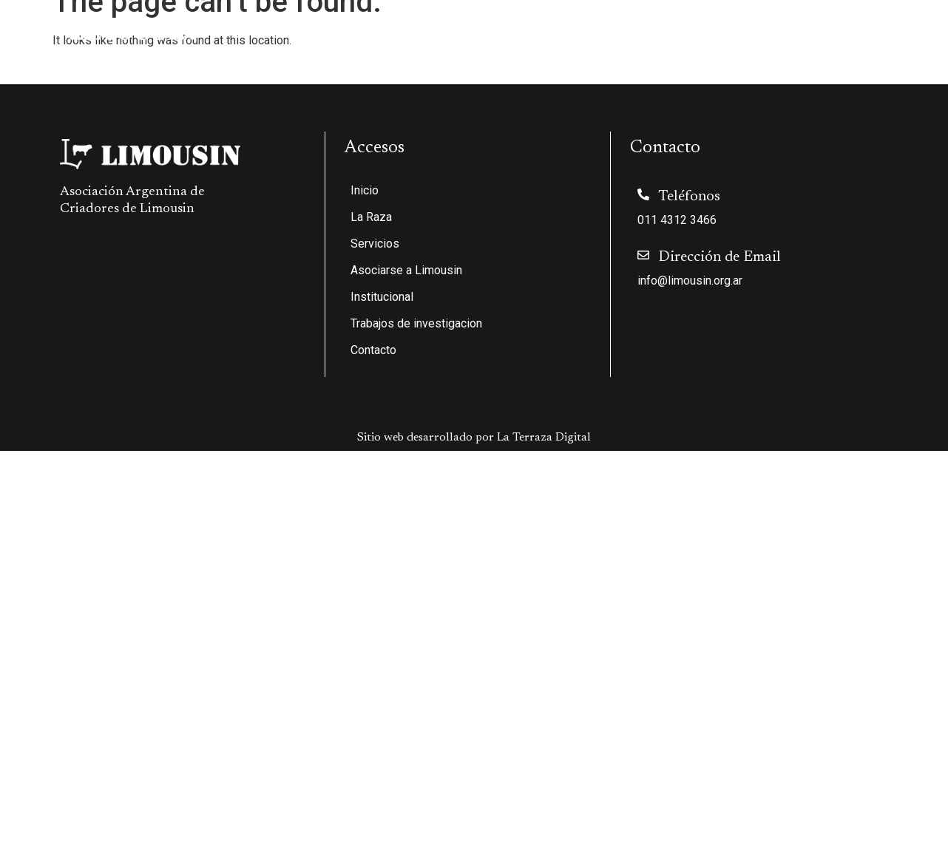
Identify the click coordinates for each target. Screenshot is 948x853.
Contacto (901, 30)
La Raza (357, 30)
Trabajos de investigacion (790, 30)
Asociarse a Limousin (545, 30)
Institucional (662, 30)
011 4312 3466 (677, 220)
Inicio (296, 30)
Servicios (438, 30)
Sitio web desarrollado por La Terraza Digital (474, 438)
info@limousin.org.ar (689, 280)
